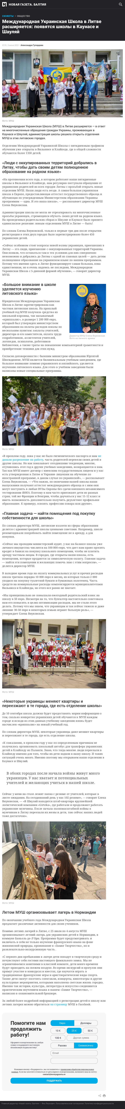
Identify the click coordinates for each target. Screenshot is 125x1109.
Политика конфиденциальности (99, 1103)
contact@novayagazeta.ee (54, 1074)
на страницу (58, 1004)
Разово (62, 1045)
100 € (58, 1037)
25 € (74, 1030)
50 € (90, 1030)
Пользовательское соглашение (70, 1103)
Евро (62, 1023)
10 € (58, 1030)
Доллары (85, 1023)
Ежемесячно (86, 1045)
